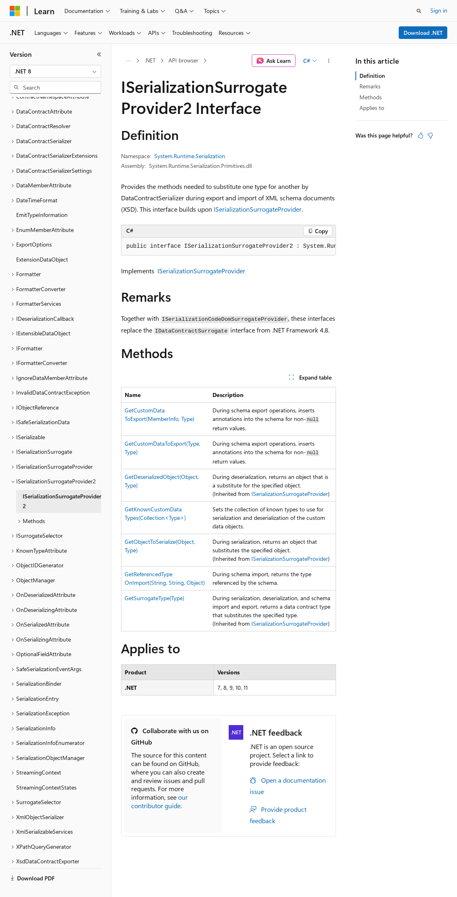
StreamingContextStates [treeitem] (46, 768)
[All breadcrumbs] (128, 60)
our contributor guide (159, 801)
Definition (372, 75)
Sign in (438, 10)
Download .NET (423, 32)
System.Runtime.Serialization (189, 156)
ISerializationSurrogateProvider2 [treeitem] (62, 482)
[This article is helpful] (420, 135)
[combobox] (55, 71)
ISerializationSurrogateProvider (258, 209)
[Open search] (419, 11)
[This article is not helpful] (430, 135)
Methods (370, 97)
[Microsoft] (15, 11)
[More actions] (329, 60)
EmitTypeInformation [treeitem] (42, 196)
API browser (183, 60)
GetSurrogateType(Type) (154, 598)
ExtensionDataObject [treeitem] (42, 240)
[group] (228, 246)
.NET (150, 60)
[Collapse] (99, 54)
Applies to (371, 108)
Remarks (369, 86)
